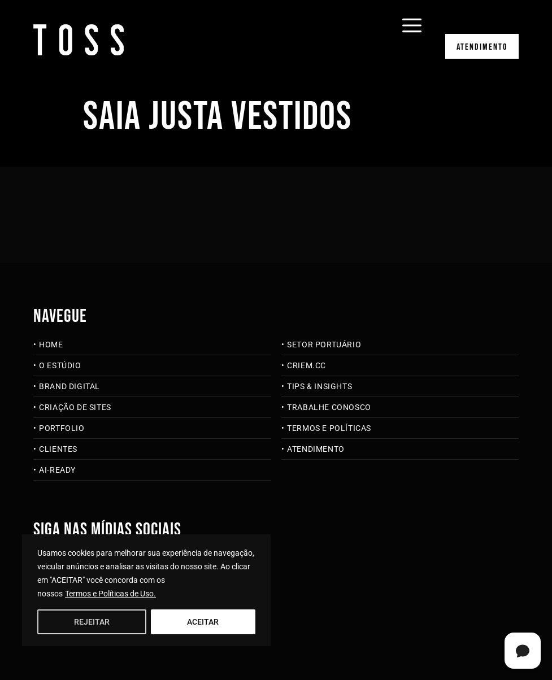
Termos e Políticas (329, 428)
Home (51, 344)
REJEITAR (92, 621)
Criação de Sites (75, 407)
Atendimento (482, 47)
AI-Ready (57, 469)
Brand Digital (69, 386)
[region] (146, 590)
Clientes (58, 449)
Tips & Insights (319, 386)
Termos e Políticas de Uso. (110, 593)
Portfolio (61, 428)
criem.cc (306, 365)
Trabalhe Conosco (329, 407)
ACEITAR (203, 621)
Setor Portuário (324, 344)
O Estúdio (60, 365)
